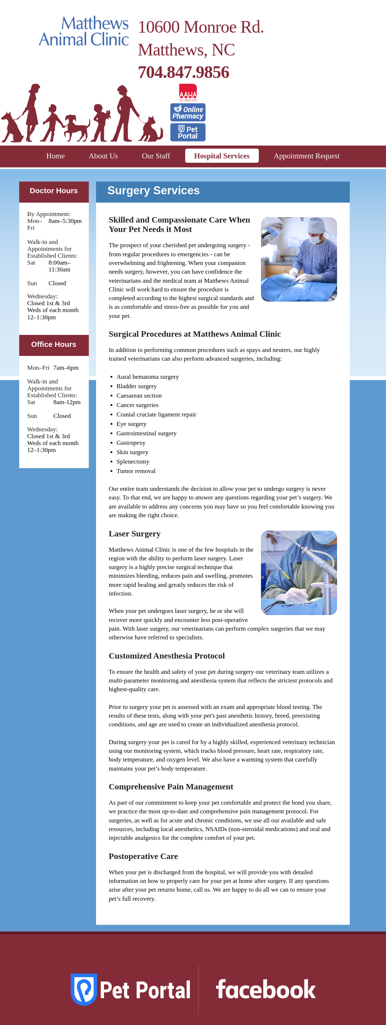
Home (55, 156)
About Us (103, 156)
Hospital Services (222, 156)
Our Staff (156, 156)
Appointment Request (307, 156)
